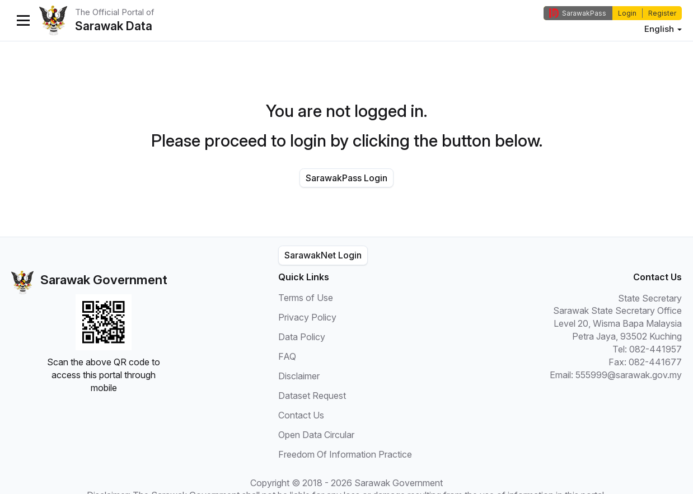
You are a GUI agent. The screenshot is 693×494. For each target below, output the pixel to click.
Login (627, 13)
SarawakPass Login (346, 178)
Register (662, 13)
